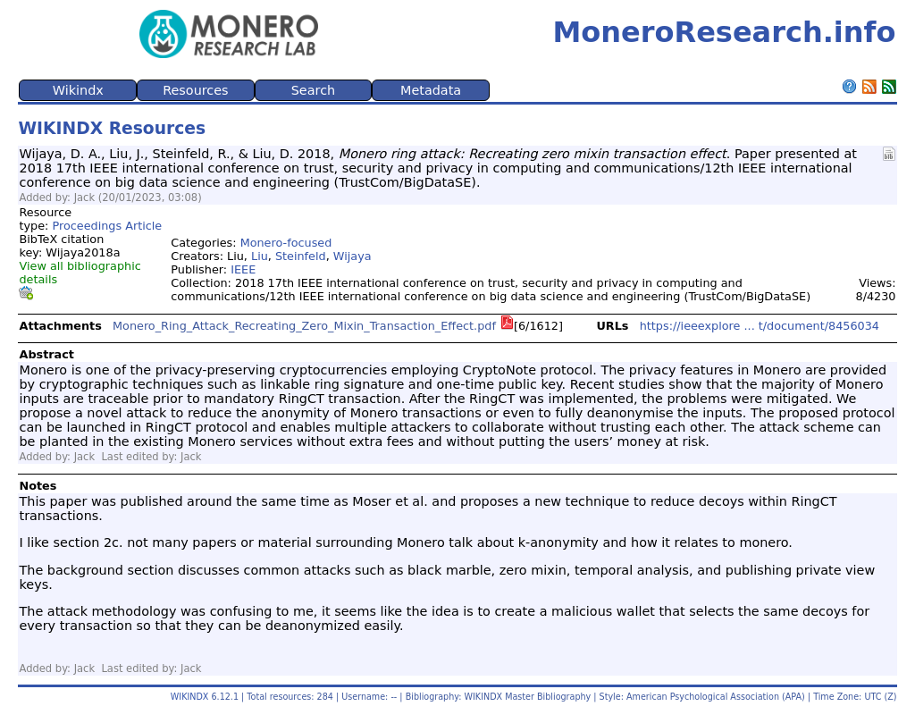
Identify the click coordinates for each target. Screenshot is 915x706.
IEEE (243, 269)
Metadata (430, 90)
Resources (196, 90)
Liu (259, 256)
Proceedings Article (107, 225)
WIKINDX (190, 697)
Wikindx (78, 90)
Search (313, 90)
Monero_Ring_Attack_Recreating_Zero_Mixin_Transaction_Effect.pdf (304, 325)
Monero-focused (286, 242)
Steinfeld (300, 256)
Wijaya (352, 256)
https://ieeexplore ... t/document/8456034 (759, 325)
